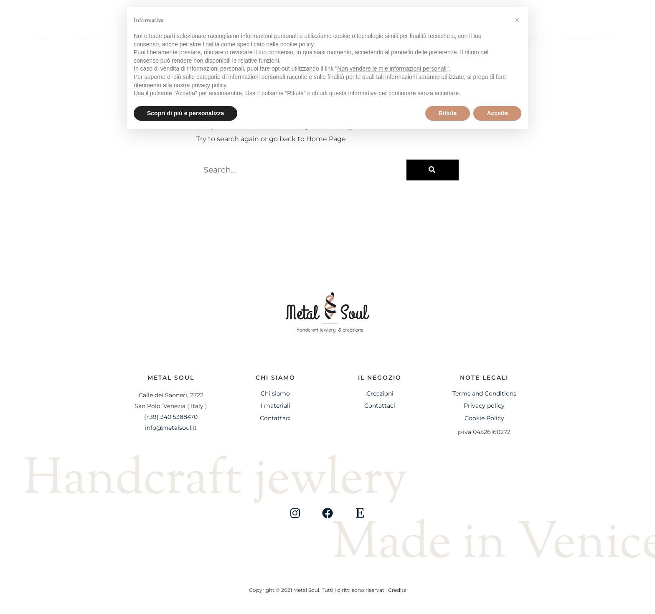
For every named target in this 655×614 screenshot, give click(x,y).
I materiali (275, 405)
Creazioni (380, 393)
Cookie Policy (484, 418)
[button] (618, 39)
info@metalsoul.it (171, 427)
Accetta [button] (497, 113)
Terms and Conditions (484, 393)
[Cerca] (432, 170)
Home (42, 37)
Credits (397, 590)
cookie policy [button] (296, 44)
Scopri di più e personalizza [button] (185, 113)
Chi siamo (92, 37)
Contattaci (275, 418)
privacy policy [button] (209, 85)
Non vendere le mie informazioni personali (391, 68)
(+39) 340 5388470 (171, 417)
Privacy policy (484, 405)
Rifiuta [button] (448, 113)
